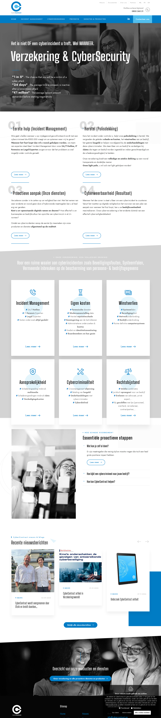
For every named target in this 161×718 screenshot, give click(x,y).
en (149, 3)
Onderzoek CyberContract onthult (125, 599)
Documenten (112, 3)
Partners (133, 3)
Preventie (74, 19)
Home (13, 19)
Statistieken (137, 707)
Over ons (123, 3)
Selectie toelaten (127, 712)
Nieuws (102, 3)
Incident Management (32, 19)
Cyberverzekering (56, 19)
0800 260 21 (137, 11)
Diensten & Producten (95, 19)
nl (140, 3)
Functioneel (125, 707)
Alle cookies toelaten (142, 712)
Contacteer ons (142, 19)
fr (144, 3)
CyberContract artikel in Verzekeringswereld (73, 595)
